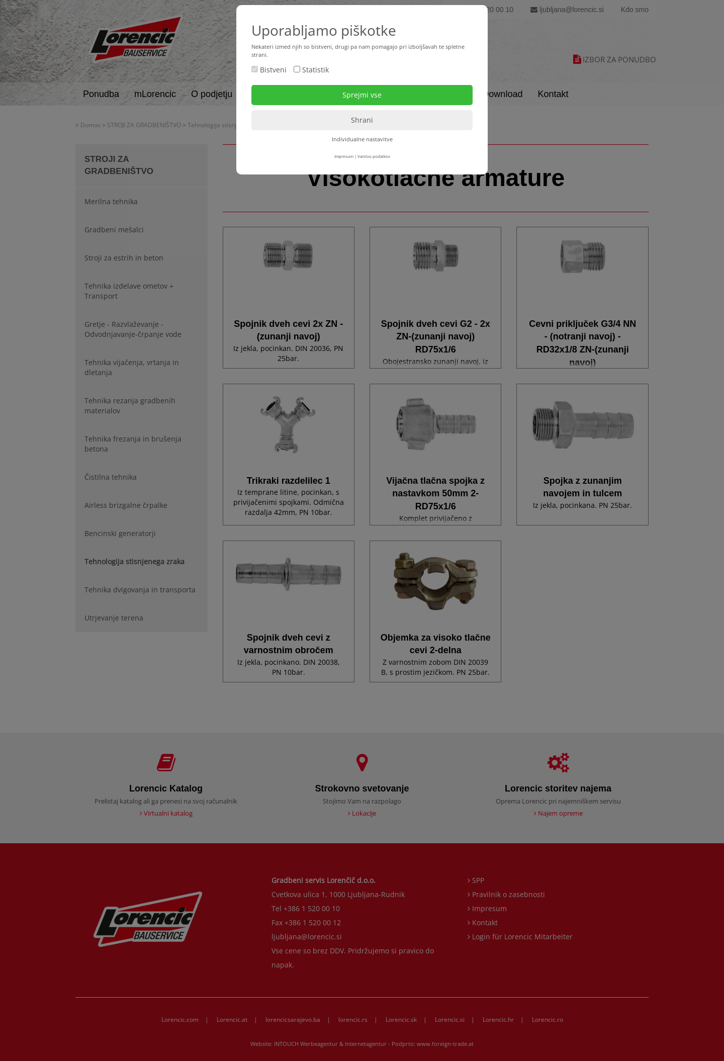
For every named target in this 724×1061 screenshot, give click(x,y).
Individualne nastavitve (362, 139)
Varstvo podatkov (373, 156)
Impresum (343, 156)
